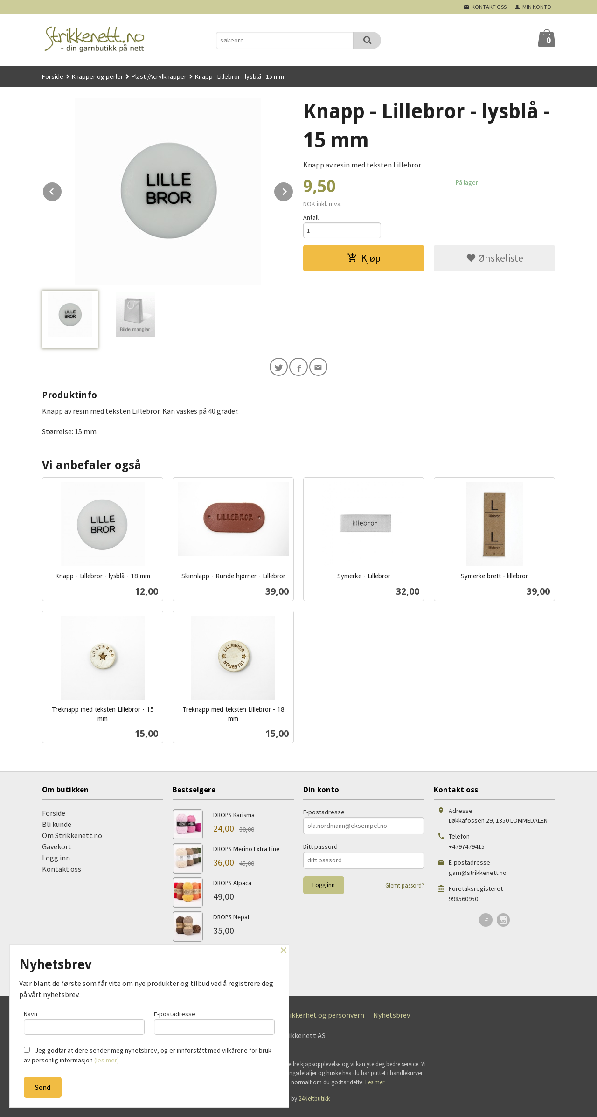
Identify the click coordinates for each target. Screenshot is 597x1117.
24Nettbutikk (314, 1103)
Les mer (374, 1086)
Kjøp (364, 260)
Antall (311, 217)
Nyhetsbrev (391, 1019)
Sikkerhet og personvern (325, 1019)
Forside (52, 76)
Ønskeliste (494, 260)
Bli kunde (56, 828)
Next (293, 189)
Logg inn (56, 862)
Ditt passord (320, 850)
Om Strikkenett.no (72, 839)
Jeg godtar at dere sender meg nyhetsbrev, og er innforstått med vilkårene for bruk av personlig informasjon (147, 1055)
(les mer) (106, 1060)
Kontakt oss (61, 873)
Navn (84, 1020)
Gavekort (56, 850)
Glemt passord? (404, 890)
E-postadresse (324, 816)
